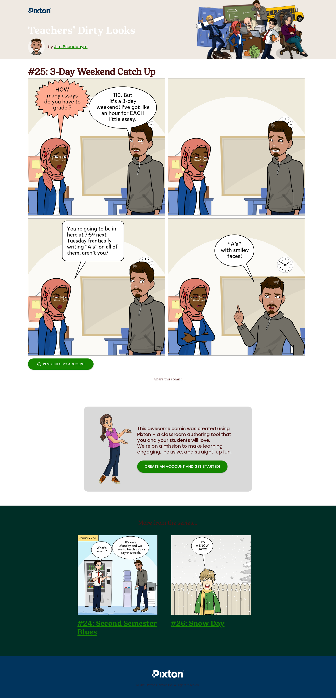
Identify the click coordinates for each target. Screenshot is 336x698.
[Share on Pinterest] (168, 389)
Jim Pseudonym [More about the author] (71, 47)
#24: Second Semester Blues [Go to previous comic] (117, 628)
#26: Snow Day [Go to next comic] (197, 623)
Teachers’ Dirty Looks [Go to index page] (81, 30)
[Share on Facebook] (180, 389)
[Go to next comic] (211, 575)
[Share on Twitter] (156, 389)
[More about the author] (37, 47)
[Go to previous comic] (117, 575)
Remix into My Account (61, 364)
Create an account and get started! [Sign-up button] (182, 467)
